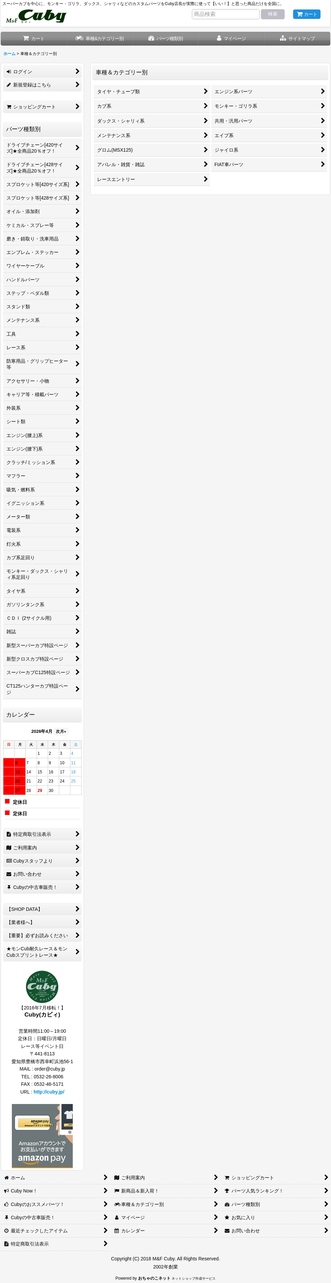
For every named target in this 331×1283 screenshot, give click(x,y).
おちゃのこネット (154, 1278)
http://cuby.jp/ (49, 1092)
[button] (297, 39)
